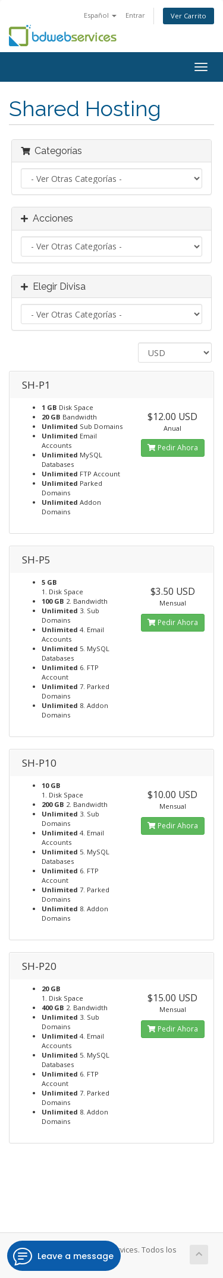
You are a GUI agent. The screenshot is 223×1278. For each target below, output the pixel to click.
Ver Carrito (188, 15)
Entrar (135, 15)
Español (100, 15)
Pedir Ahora (172, 448)
